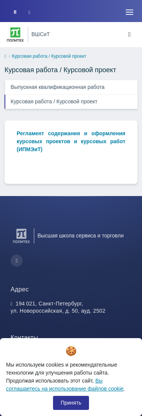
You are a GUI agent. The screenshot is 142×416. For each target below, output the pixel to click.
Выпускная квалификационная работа (58, 87)
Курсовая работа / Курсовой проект (54, 101)
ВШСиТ (40, 34)
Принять (71, 403)
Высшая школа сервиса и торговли (80, 236)
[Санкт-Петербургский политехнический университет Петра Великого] (15, 34)
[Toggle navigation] (129, 12)
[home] (5, 56)
